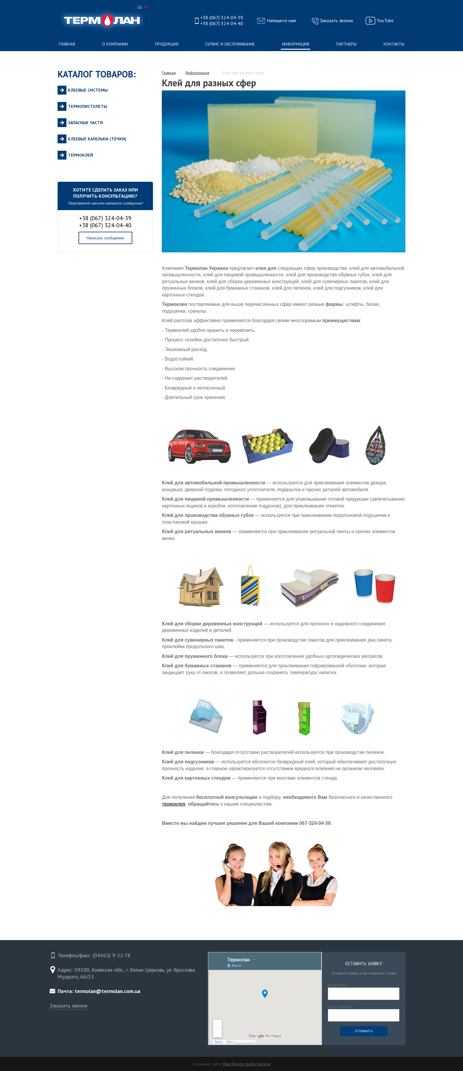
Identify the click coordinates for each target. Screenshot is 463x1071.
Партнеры (346, 44)
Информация (295, 44)
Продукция (166, 44)
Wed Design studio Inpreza (246, 1064)
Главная (67, 44)
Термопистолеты (87, 106)
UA (139, 6)
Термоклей (80, 155)
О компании (115, 44)
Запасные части (85, 122)
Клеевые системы (88, 90)
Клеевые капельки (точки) (97, 139)
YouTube (385, 20)
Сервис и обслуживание (230, 44)
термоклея (173, 804)
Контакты (394, 44)
